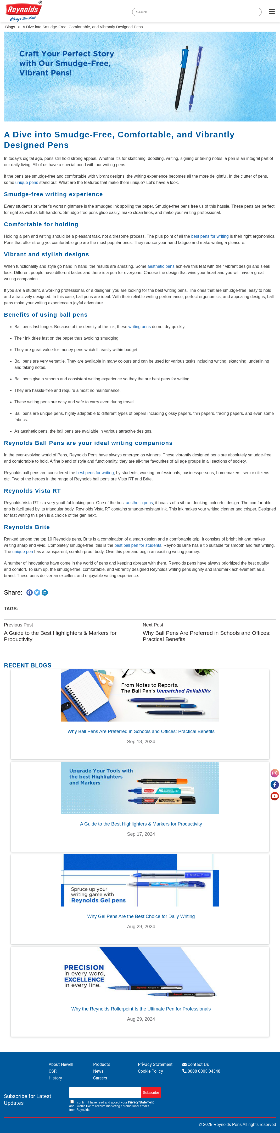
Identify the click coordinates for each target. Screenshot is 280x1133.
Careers (100, 1077)
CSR (53, 1071)
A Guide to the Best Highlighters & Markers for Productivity (60, 636)
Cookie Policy (150, 1071)
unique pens (26, 182)
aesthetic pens (161, 266)
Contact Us (195, 1064)
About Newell (61, 1064)
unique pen (22, 551)
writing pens (139, 326)
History (55, 1077)
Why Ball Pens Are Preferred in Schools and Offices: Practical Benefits (207, 636)
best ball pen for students (137, 545)
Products (101, 1064)
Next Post (153, 624)
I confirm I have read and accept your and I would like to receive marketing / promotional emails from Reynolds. (111, 1106)
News (98, 1071)
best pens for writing (210, 236)
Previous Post (18, 624)
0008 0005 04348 (201, 1071)
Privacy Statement (155, 1064)
